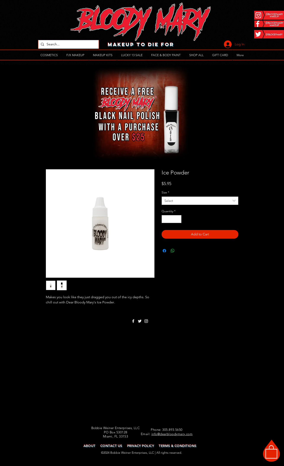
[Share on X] (180, 250)
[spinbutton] (171, 219)
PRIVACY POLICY (140, 446)
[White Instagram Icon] (146, 321)
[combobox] (200, 201)
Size (165, 192)
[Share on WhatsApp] (172, 250)
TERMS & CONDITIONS (177, 446)
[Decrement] (165, 219)
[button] (271, 451)
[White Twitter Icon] (139, 321)
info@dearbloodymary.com (172, 434)
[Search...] (68, 44)
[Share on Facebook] (164, 250)
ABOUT (89, 446)
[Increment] (178, 219)
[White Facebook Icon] (133, 321)
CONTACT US (111, 446)
